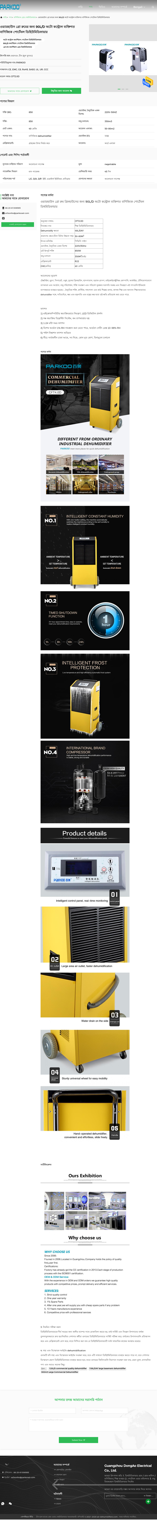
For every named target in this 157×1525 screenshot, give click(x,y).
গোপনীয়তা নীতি (27, 1517)
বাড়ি (80, 6)
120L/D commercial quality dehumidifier (68, 1368)
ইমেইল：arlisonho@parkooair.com (18, 1477)
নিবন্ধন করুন (148, 1496)
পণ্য (90, 6)
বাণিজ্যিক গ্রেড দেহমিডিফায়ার (25, 17)
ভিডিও (102, 6)
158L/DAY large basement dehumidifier (107, 1368)
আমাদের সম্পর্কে (119, 6)
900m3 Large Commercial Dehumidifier (59, 1372)
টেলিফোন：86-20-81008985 (15, 1472)
